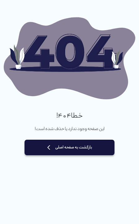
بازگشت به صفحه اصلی (73, 147)
